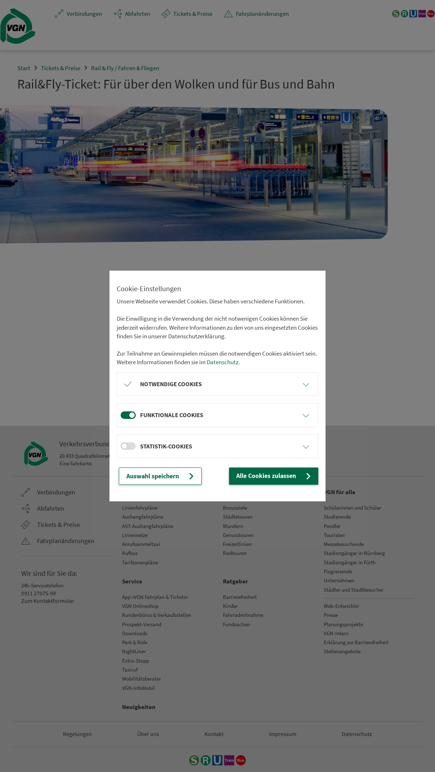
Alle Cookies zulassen (275, 475)
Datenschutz (222, 362)
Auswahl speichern (160, 476)
